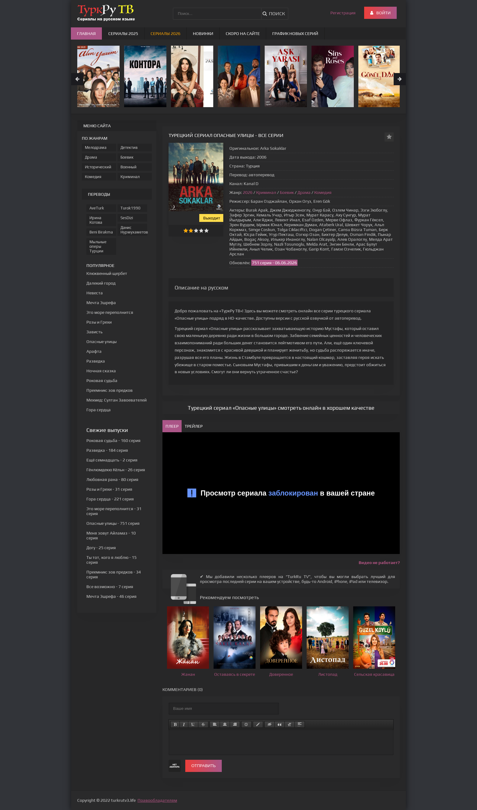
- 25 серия (101, 547)
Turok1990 (130, 208)
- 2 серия (112, 460)
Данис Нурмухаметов (133, 229)
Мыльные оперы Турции (97, 246)
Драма (304, 192)
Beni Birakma (101, 232)
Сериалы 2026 (165, 33)
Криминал (266, 192)
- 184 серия (107, 450)
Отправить (203, 765)
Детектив (129, 147)
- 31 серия (109, 489)
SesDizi (126, 218)
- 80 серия (112, 479)
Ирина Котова (95, 220)
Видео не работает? (379, 562)
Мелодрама (95, 147)
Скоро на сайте (243, 33)
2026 (247, 192)
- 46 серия (111, 596)
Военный (128, 167)
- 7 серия (109, 586)
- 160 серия (113, 440)
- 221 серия (110, 498)
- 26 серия (115, 469)
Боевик (287, 192)
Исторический (98, 167)
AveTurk (96, 208)
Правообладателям (157, 800)
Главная (86, 33)
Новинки (203, 33)
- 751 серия (113, 523)
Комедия (323, 192)
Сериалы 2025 (123, 33)
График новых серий (295, 33)
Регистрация (343, 12)
